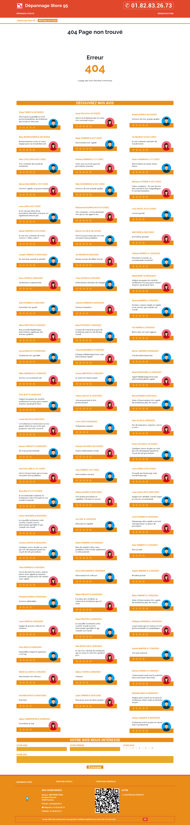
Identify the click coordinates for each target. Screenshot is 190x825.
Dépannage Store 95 (25, 14)
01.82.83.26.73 (59, 807)
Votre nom (21, 745)
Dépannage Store (24, 782)
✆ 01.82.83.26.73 (148, 5)
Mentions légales (64, 782)
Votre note (128, 745)
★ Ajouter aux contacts (133, 795)
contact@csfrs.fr (55, 804)
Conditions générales (106, 782)
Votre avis (21, 754)
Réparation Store (166, 14)
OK (145, 819)
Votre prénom (77, 745)
